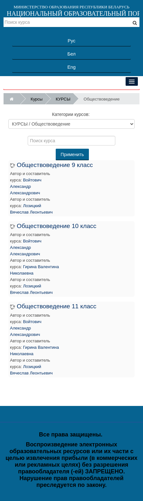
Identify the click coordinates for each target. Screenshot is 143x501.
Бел (71, 54)
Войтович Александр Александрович (25, 186)
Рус (71, 40)
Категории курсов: (71, 114)
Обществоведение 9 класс (55, 165)
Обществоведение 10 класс (56, 226)
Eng (71, 67)
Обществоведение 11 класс (56, 306)
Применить (72, 154)
